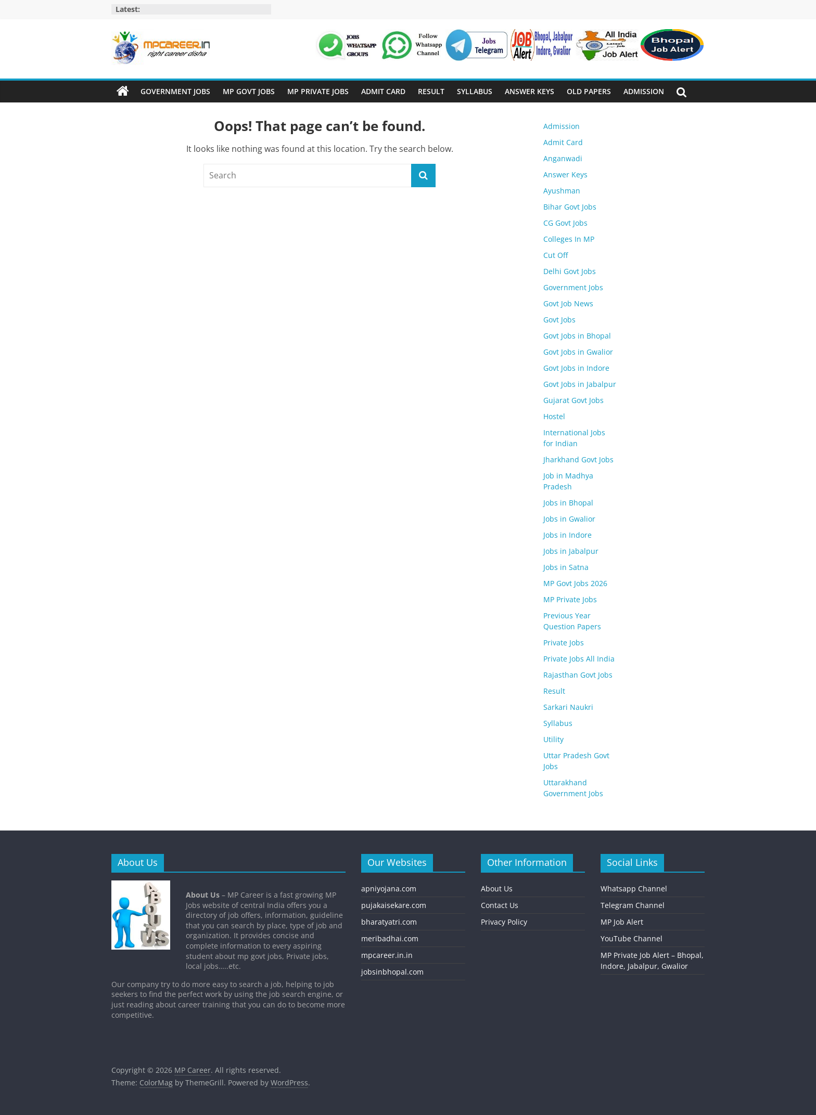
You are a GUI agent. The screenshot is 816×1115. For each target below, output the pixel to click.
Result (431, 91)
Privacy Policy (504, 922)
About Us (497, 888)
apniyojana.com (388, 888)
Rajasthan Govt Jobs (578, 675)
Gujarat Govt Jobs (573, 400)
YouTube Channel (631, 938)
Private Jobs (563, 642)
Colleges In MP (568, 239)
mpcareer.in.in (387, 955)
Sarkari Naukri (568, 707)
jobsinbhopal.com (392, 972)
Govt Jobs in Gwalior (578, 352)
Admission (643, 91)
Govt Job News (568, 303)
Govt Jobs (559, 320)
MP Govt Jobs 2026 (575, 583)
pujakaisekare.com (393, 905)
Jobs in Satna (566, 567)
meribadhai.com (389, 938)
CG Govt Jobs (565, 223)
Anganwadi (562, 158)
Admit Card (383, 91)
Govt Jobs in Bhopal (577, 336)
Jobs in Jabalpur (570, 551)
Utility (553, 739)
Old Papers (589, 91)
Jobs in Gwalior (569, 519)
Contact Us (499, 905)
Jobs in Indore (567, 535)
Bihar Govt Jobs (569, 207)
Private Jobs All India (579, 659)
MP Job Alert (622, 922)
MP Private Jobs (318, 91)
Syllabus (474, 91)
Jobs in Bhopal (568, 503)
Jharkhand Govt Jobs (578, 459)
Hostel (554, 416)
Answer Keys (529, 91)
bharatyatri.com (389, 922)
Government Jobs (175, 91)
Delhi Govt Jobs (569, 271)
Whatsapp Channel (634, 888)
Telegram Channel (633, 905)
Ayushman (561, 191)
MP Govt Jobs (249, 91)
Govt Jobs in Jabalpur (579, 384)
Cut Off (555, 255)
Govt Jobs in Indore (576, 368)
